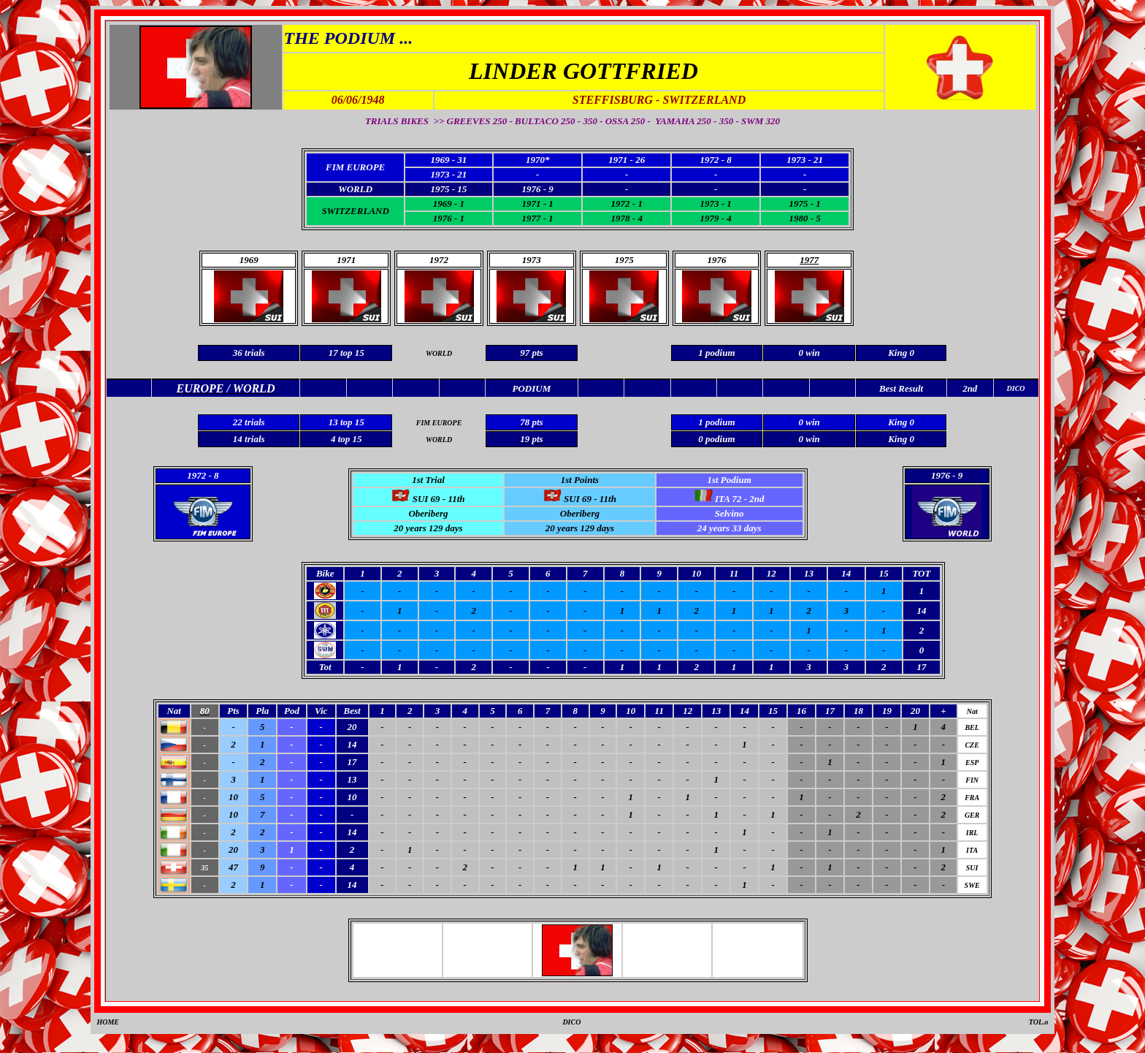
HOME (107, 1022)
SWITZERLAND (354, 210)
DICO (571, 1022)
